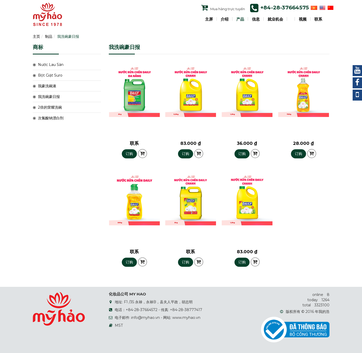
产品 (240, 19)
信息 (256, 19)
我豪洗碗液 (47, 86)
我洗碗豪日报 (68, 36)
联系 (318, 19)
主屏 (209, 19)
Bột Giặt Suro (50, 75)
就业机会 (275, 19)
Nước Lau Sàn (50, 64)
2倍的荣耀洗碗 (50, 107)
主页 (36, 36)
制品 (48, 36)
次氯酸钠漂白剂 (50, 118)
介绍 (224, 19)
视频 (303, 19)
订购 (129, 153)
